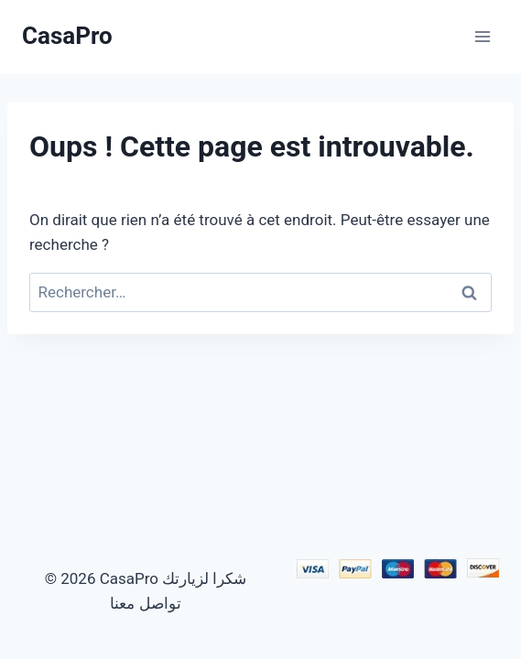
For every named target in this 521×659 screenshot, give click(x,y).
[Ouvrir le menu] (482, 36)
